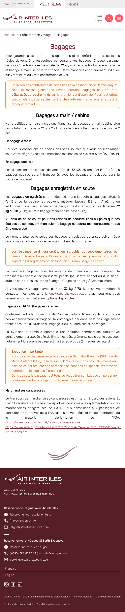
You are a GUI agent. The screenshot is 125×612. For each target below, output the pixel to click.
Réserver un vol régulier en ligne (30, 514)
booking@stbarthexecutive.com (30, 559)
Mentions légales (83, 596)
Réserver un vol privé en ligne (29, 547)
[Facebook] (13, 584)
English (98, 21)
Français (98, 16)
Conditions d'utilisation (108, 596)
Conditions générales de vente (53, 604)
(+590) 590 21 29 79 (23, 520)
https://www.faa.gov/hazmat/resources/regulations (42, 422)
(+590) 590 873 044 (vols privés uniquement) (39, 553)
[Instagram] (6, 584)
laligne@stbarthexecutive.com (67, 293)
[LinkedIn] (19, 584)
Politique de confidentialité (18, 604)
